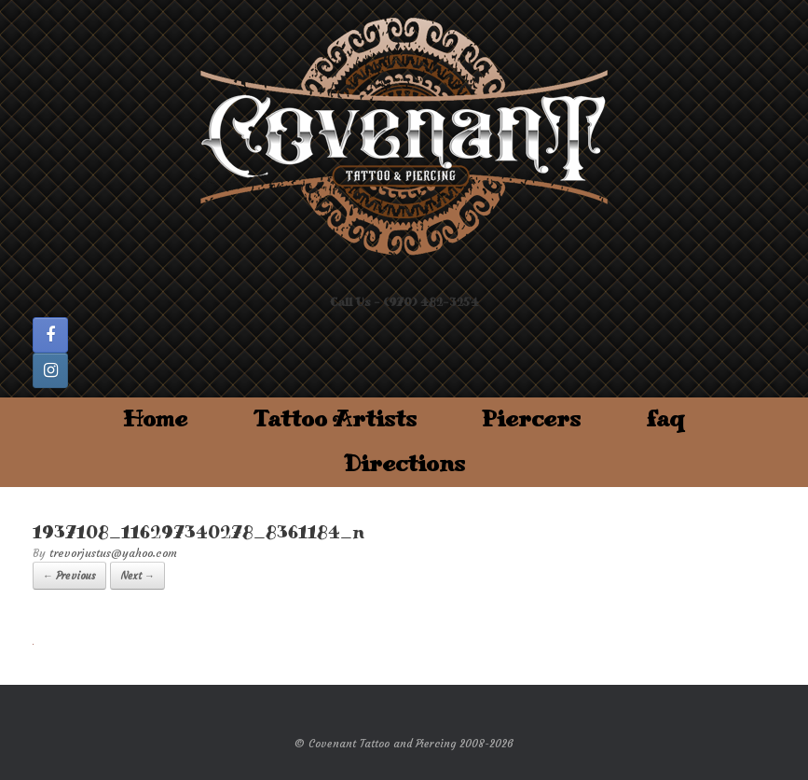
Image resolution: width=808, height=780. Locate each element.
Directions (404, 464)
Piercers (531, 419)
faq (665, 419)
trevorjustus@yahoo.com (113, 553)
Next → (137, 575)
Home (155, 419)
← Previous (69, 575)
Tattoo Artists (335, 419)
